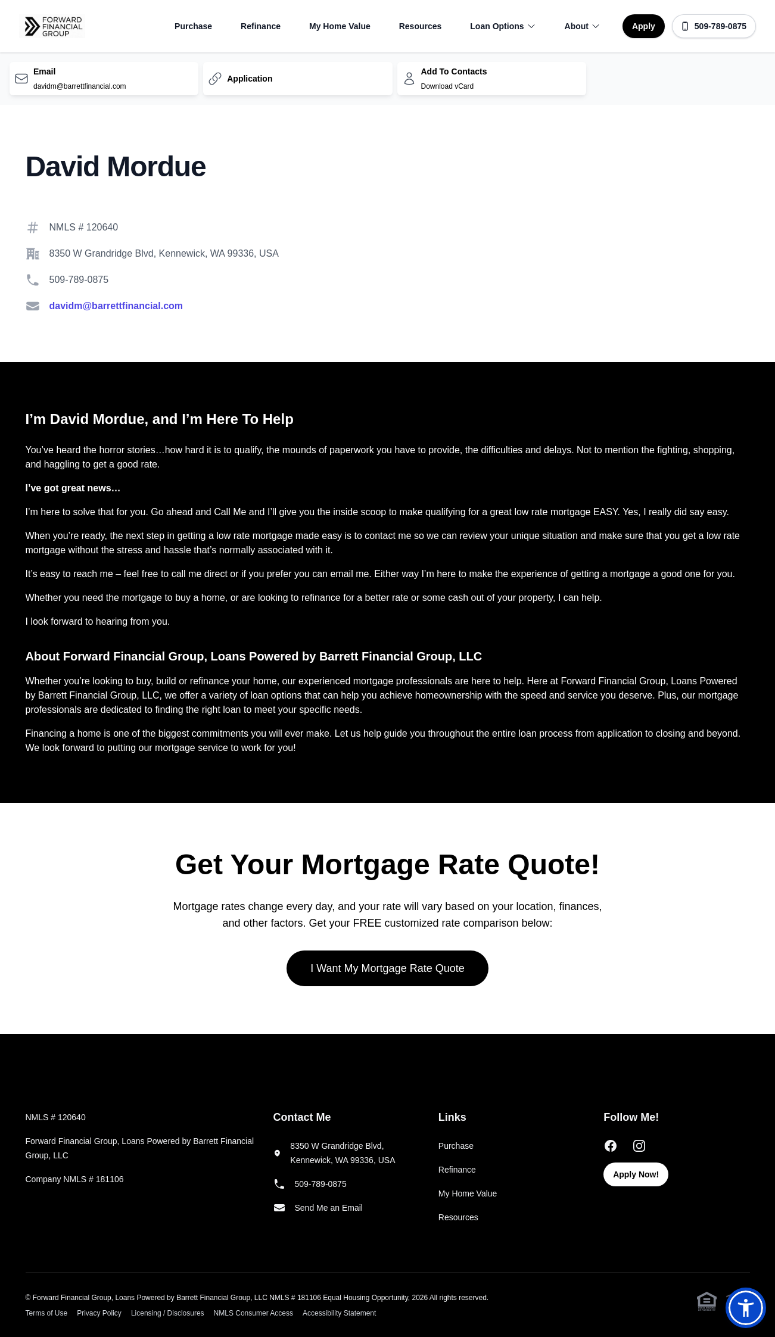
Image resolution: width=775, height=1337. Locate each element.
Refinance (261, 26)
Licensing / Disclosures (167, 1313)
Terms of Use (47, 1313)
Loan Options (503, 26)
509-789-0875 (713, 26)
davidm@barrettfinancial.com (116, 306)
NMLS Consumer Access (253, 1313)
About (582, 26)
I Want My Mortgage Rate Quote (387, 968)
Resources (420, 26)
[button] (746, 1308)
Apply (643, 26)
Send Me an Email (329, 1208)
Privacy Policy (99, 1313)
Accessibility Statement (339, 1313)
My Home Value (340, 26)
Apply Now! (636, 1174)
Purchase (193, 26)
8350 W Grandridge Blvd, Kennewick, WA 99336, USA (164, 253)
